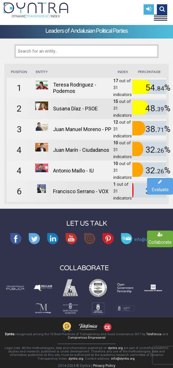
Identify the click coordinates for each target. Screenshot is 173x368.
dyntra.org (115, 348)
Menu (160, 15)
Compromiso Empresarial (87, 338)
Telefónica (153, 334)
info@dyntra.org (123, 359)
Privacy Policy (104, 365)
